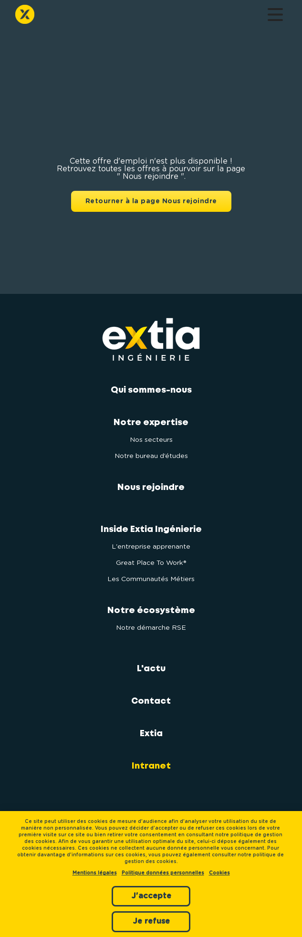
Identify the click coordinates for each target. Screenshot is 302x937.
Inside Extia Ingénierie (151, 529)
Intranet (151, 766)
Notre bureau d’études (151, 456)
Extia (151, 734)
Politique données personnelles (163, 873)
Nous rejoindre (151, 487)
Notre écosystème (151, 610)
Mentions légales (95, 873)
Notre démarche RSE (151, 628)
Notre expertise (151, 423)
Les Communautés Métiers (151, 579)
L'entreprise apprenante (151, 546)
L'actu (151, 669)
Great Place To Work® (151, 563)
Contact (151, 701)
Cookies (219, 873)
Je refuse (151, 921)
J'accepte (151, 896)
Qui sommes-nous (151, 390)
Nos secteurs (151, 440)
